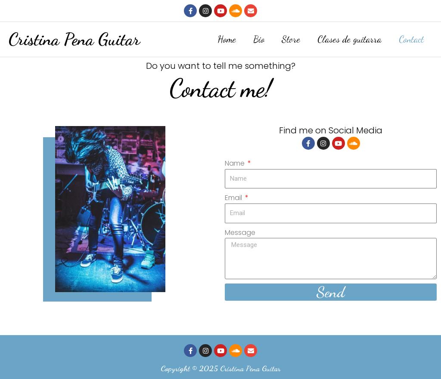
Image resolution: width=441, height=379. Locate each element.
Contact (411, 38)
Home (226, 38)
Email (234, 197)
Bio (258, 38)
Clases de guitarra (349, 38)
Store (291, 38)
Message (240, 231)
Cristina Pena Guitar (74, 38)
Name (235, 162)
